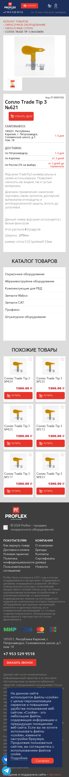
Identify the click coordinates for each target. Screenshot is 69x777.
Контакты (42, 559)
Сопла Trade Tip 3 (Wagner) (24, 31)
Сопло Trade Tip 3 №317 (17, 479)
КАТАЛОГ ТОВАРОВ (15, 21)
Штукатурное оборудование (25, 323)
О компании (44, 550)
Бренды (41, 555)
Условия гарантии (16, 559)
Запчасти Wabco (16, 300)
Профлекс (12, 316)
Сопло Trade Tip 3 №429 (17, 381)
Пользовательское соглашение (16, 573)
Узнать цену (22, 117)
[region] (34, 300)
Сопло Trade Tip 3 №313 (49, 430)
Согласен (42, 761)
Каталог (29, 6)
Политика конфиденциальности (18, 565)
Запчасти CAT (14, 308)
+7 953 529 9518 (19, 659)
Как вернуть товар (16, 550)
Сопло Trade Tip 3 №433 (49, 479)
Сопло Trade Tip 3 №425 (17, 430)
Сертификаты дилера (45, 565)
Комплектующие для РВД (23, 292)
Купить (17, 397)
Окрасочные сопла (19, 28)
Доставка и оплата (16, 555)
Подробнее (19, 758)
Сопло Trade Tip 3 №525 (49, 381)
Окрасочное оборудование (25, 24)
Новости (41, 572)
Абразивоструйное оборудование (29, 284)
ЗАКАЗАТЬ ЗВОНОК (21, 668)
